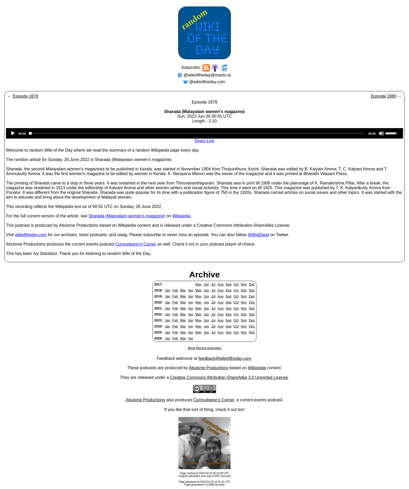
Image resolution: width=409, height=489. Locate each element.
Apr (190, 290)
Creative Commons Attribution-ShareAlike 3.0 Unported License (229, 377)
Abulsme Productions (208, 368)
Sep (229, 284)
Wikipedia (181, 216)
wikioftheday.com (31, 234)
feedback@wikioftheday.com (224, 358)
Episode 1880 (383, 96)
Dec (252, 284)
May (198, 284)
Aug (221, 284)
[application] (204, 133)
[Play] (12, 133)
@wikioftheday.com (207, 82)
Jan (167, 290)
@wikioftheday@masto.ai (207, 75)
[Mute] (381, 133)
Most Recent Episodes (204, 348)
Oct (236, 284)
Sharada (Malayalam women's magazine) (127, 216)
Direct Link (204, 141)
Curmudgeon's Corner (135, 244)
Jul (213, 284)
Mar (183, 290)
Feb (175, 290)
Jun (206, 284)
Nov (244, 284)
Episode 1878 (25, 96)
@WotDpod (258, 234)
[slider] (197, 133)
